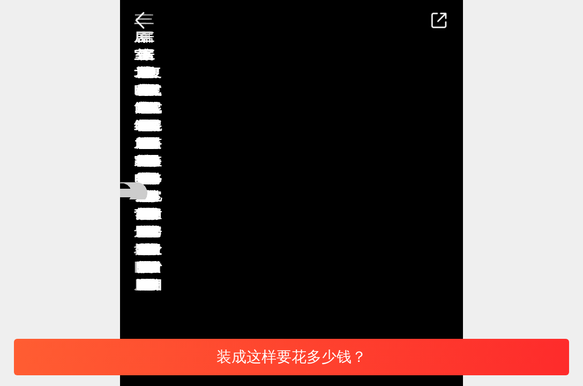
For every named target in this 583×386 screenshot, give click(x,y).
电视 (153, 312)
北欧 (203, 312)
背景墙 (257, 312)
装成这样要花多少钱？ (291, 356)
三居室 (316, 312)
